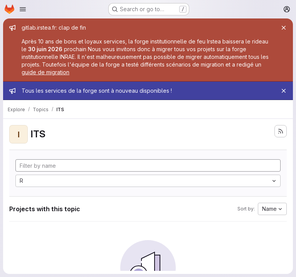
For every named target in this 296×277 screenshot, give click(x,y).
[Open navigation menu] (23, 9)
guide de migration (45, 72)
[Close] (283, 27)
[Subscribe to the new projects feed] (280, 131)
